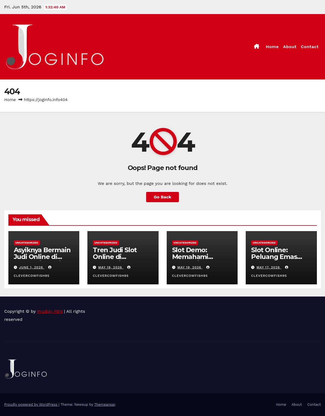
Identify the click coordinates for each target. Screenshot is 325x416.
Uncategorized (26, 242)
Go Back (162, 196)
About (290, 46)
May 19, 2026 (110, 267)
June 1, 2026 (31, 267)
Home (272, 46)
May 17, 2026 (269, 267)
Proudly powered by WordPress (31, 404)
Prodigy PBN (50, 311)
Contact (310, 46)
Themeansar (104, 404)
